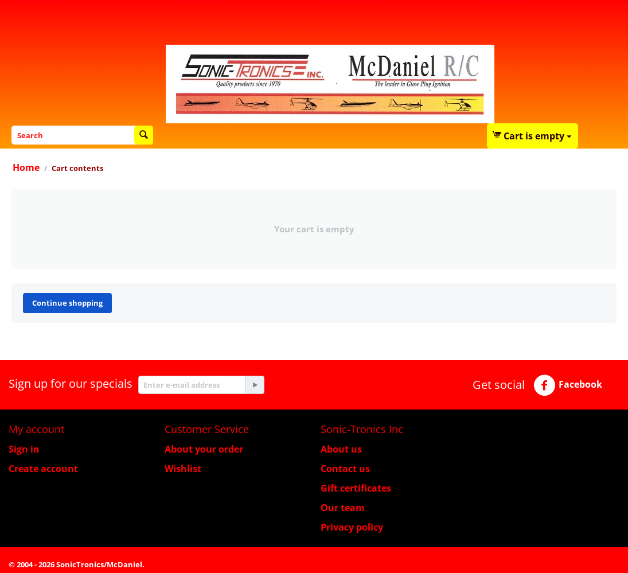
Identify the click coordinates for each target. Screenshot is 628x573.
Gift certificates (356, 488)
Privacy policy (352, 527)
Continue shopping (67, 303)
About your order (204, 449)
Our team (343, 507)
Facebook (567, 385)
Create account (43, 468)
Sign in (24, 449)
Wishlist (183, 468)
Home (26, 167)
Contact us (345, 468)
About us (341, 449)
